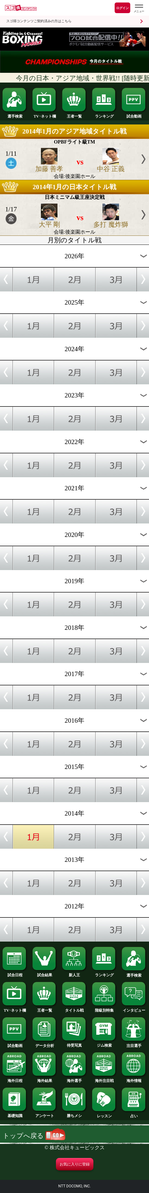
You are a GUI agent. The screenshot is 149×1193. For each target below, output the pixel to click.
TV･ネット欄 (44, 114)
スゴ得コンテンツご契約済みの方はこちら (39, 21)
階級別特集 (104, 1008)
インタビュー (134, 1008)
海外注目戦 (104, 1079)
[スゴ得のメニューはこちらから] (138, 9)
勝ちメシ (74, 1114)
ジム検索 (104, 1043)
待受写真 (74, 1043)
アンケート (44, 1114)
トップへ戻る (34, 1136)
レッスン (104, 1114)
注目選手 (134, 1044)
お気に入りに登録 (75, 1164)
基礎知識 (14, 1114)
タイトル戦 (74, 1008)
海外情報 (134, 1079)
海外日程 (14, 1079)
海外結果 (44, 1079)
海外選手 (74, 1079)
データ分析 (44, 1044)
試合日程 (14, 973)
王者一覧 (74, 114)
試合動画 (134, 114)
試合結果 (44, 973)
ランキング (104, 114)
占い (134, 1114)
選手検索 (14, 114)
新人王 (74, 973)
